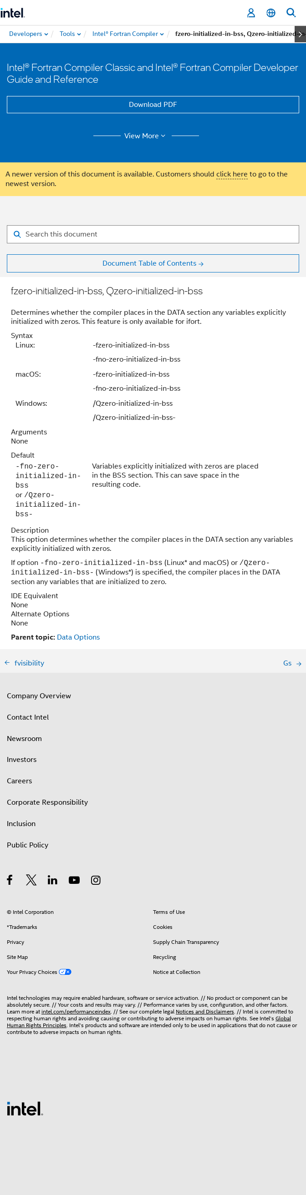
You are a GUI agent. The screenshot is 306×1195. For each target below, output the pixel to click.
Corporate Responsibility (47, 802)
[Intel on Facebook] (10, 881)
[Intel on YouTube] (75, 881)
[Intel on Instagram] (96, 881)
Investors (21, 759)
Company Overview (39, 696)
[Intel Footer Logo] (25, 1108)
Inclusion (21, 823)
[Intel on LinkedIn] (53, 881)
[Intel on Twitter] (32, 881)
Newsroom (24, 738)
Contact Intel (28, 717)
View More (146, 136)
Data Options (78, 637)
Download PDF (153, 104)
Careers (19, 781)
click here (232, 174)
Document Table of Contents (149, 263)
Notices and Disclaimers (205, 1011)
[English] (271, 12)
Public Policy (27, 845)
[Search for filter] (153, 234)
